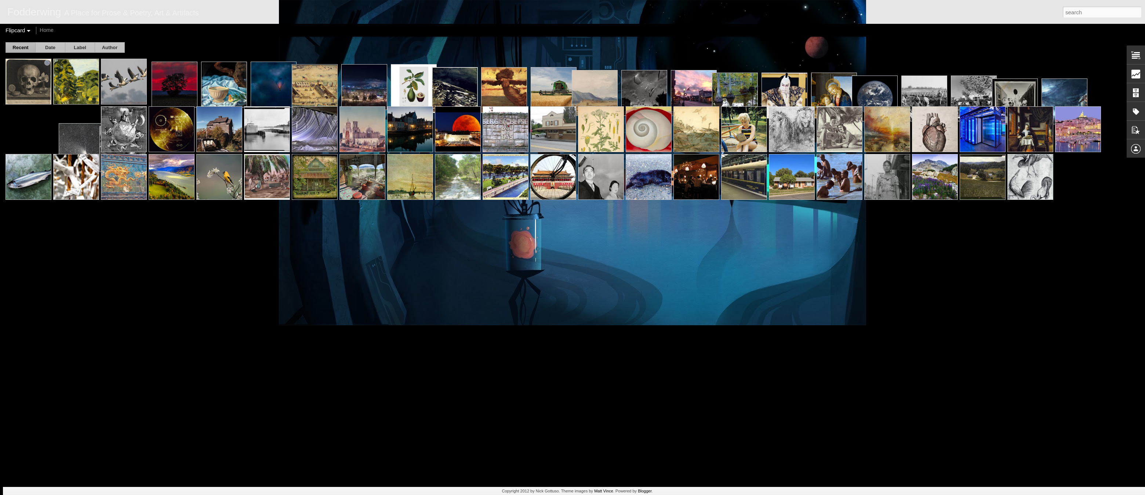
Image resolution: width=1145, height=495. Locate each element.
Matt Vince (603, 491)
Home (46, 30)
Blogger (644, 491)
